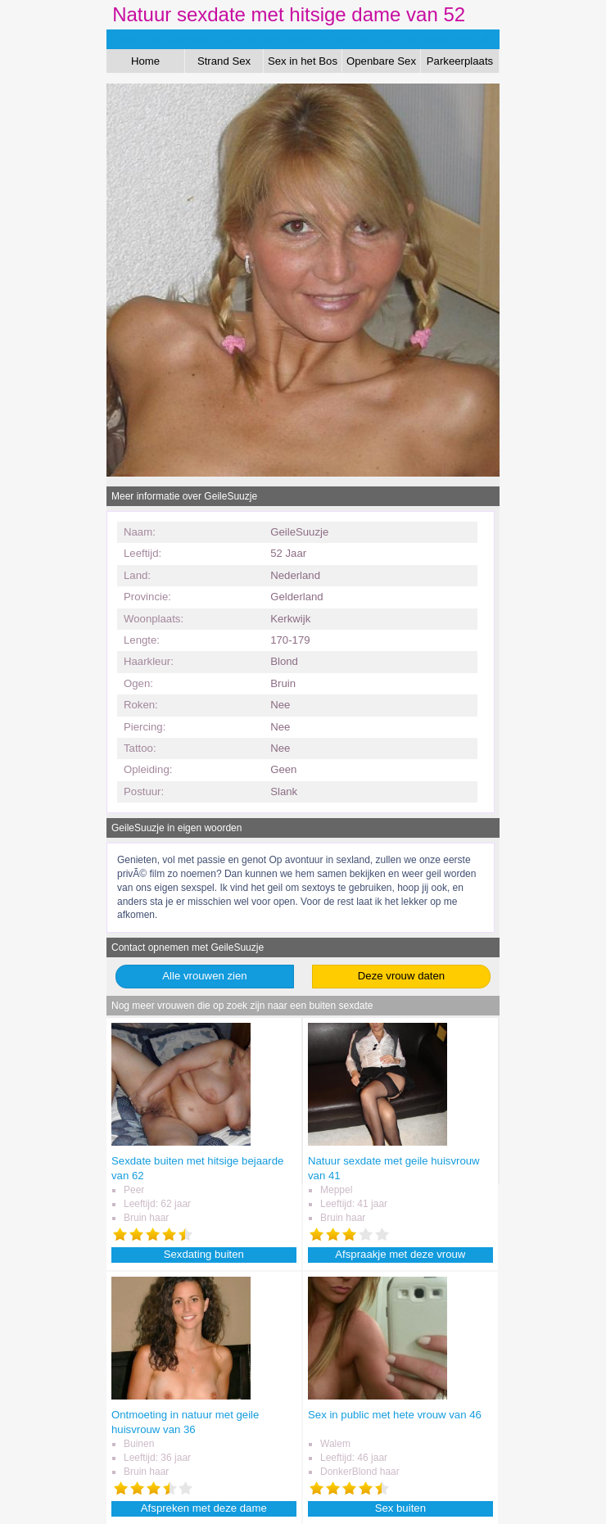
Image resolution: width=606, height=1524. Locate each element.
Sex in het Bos (302, 61)
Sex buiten (400, 1508)
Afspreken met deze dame (204, 1508)
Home (145, 61)
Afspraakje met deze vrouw (400, 1254)
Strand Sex (224, 61)
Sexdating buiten (204, 1254)
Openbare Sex (381, 61)
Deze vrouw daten (401, 976)
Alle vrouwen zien (204, 976)
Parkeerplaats (460, 61)
